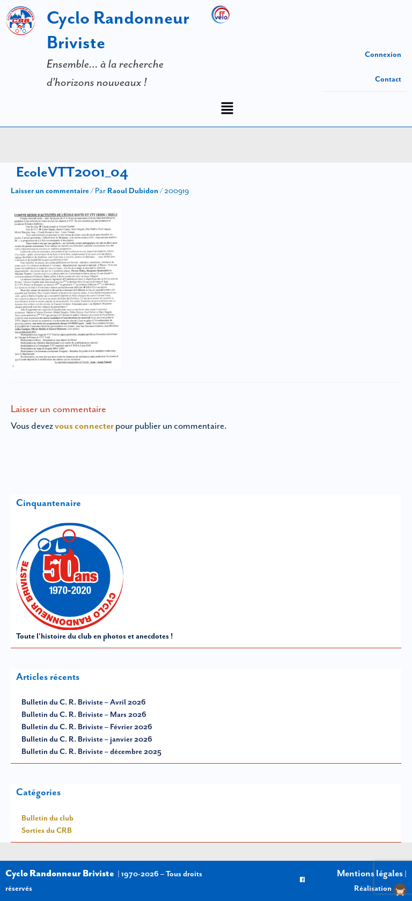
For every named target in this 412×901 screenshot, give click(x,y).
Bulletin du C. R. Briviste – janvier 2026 (86, 739)
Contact (388, 79)
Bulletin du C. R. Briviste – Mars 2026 (83, 714)
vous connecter (84, 425)
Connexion (383, 54)
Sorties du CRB (46, 830)
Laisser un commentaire (50, 190)
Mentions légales (370, 873)
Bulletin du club (47, 818)
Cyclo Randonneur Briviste (59, 873)
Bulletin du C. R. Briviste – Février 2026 (86, 726)
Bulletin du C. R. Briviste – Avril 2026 (83, 702)
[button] (227, 109)
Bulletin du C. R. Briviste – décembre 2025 (91, 751)
